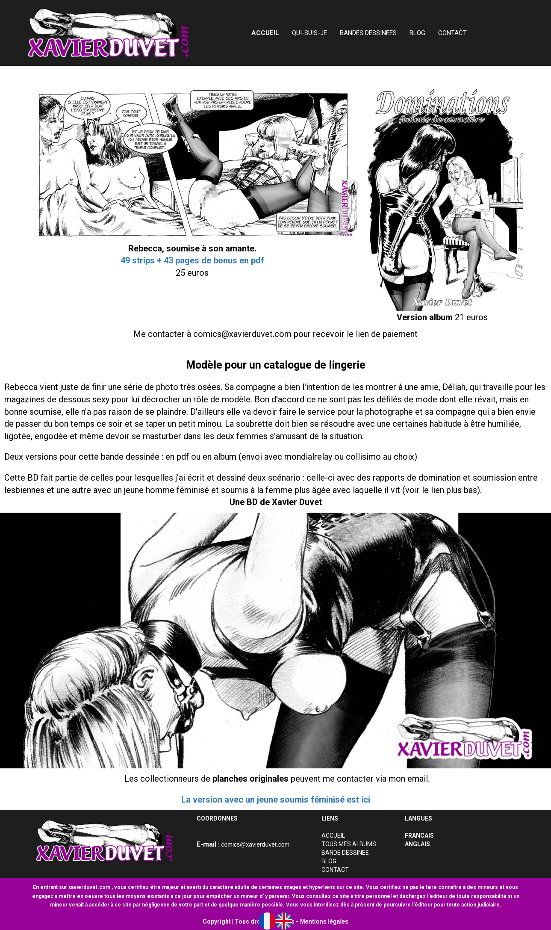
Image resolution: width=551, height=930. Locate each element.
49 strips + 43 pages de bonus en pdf (192, 260)
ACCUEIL (333, 835)
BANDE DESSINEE (345, 852)
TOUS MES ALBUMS (348, 844)
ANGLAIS (417, 844)
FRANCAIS (419, 835)
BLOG (417, 33)
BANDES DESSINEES (368, 33)
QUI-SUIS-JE (309, 33)
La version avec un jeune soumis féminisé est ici (275, 799)
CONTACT (452, 33)
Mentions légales (324, 921)
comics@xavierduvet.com (255, 844)
